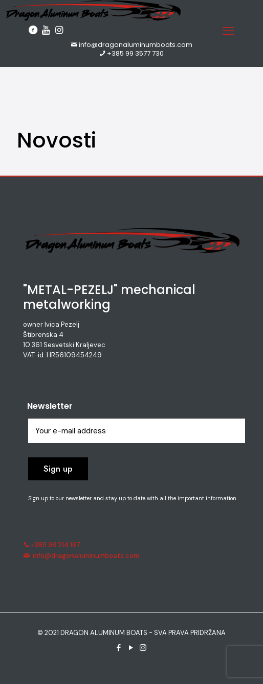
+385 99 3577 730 (131, 53)
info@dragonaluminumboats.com (131, 45)
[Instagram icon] (143, 648)
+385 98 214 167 (51, 545)
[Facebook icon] (119, 648)
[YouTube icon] (131, 648)
